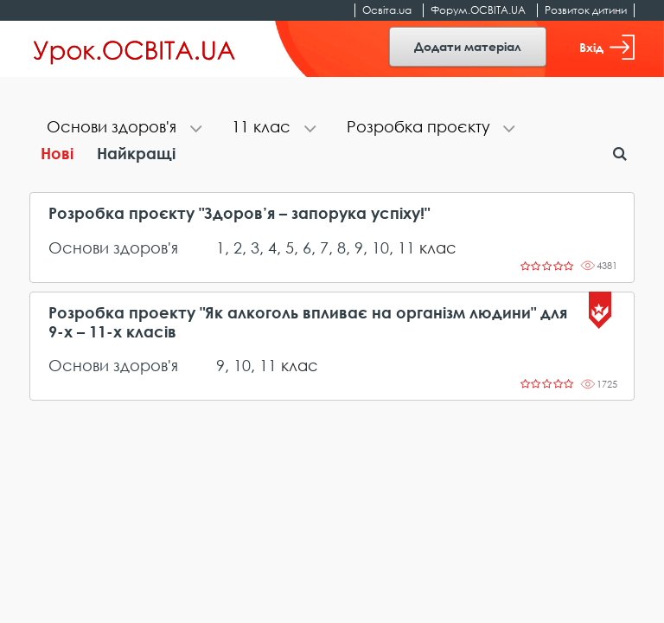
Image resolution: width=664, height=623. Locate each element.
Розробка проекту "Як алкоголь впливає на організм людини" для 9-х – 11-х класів (307, 322)
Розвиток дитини (586, 9)
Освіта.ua (387, 9)
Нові (57, 153)
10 (380, 247)
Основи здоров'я (113, 247)
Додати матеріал (467, 46)
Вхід (607, 47)
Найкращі (136, 153)
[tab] (121, 128)
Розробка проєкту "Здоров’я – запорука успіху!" (239, 213)
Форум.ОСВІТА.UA (478, 9)
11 (406, 247)
